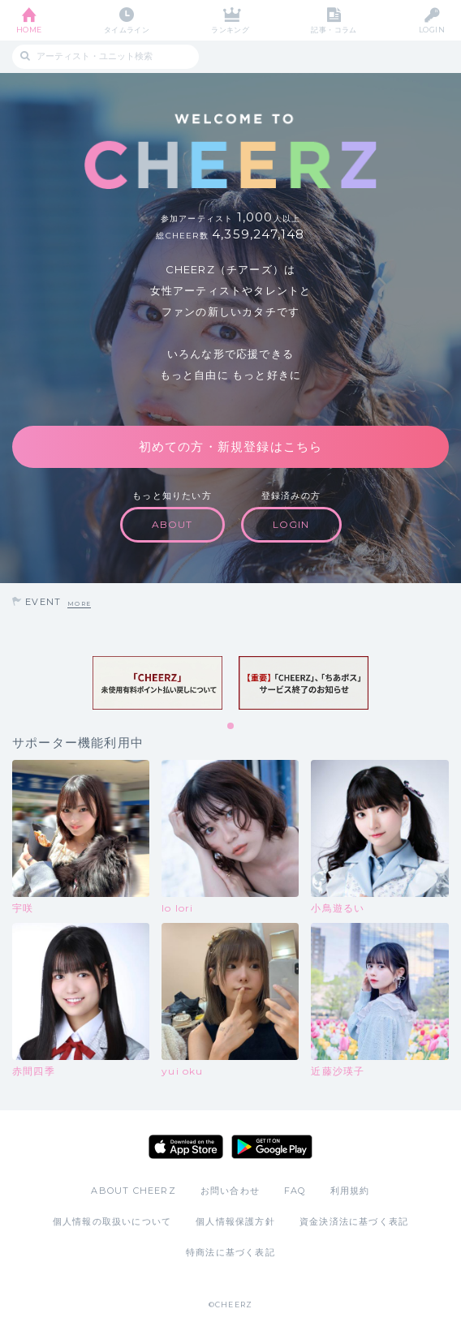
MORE (79, 603)
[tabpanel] (157, 683)
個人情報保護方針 (235, 1221)
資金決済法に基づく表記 (353, 1221)
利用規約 (350, 1190)
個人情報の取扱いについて (112, 1221)
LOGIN (432, 29)
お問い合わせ (230, 1190)
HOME (29, 29)
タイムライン (127, 29)
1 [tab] (231, 727)
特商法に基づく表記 (230, 1252)
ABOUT (172, 524)
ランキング (230, 29)
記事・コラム (334, 29)
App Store (186, 1147)
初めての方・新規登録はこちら (231, 446)
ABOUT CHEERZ (133, 1190)
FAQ (295, 1190)
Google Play (271, 1147)
